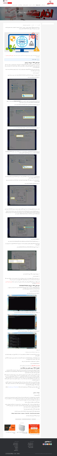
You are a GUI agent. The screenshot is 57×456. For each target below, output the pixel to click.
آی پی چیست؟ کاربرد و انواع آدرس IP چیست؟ (10, 433)
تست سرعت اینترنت (14, 5)
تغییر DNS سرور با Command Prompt (26, 419)
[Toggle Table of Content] (38, 59)
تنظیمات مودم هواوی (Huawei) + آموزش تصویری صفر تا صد (22, 433)
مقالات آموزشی (28, 25)
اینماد (15, 453)
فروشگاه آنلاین (20, 5)
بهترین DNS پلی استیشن (9, 55)
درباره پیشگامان (43, 5)
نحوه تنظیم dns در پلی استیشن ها (13, 387)
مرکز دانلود (17, 448)
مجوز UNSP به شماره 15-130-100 (9, 453)
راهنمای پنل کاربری (16, 443)
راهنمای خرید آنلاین (16, 444)
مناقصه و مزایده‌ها (31, 447)
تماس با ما (30, 5)
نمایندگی (34, 5)
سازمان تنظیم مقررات (31, 443)
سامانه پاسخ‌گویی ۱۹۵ (31, 444)
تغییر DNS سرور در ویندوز (18, 419)
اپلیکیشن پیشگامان (25, 5)
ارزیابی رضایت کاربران (31, 446)
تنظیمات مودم (16, 446)
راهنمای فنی (17, 447)
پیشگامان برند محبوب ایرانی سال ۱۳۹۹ (34, 434)
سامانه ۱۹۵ (18, 453)
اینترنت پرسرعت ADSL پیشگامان (35, 365)
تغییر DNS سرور (33, 419)
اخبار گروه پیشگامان (25, 25)
